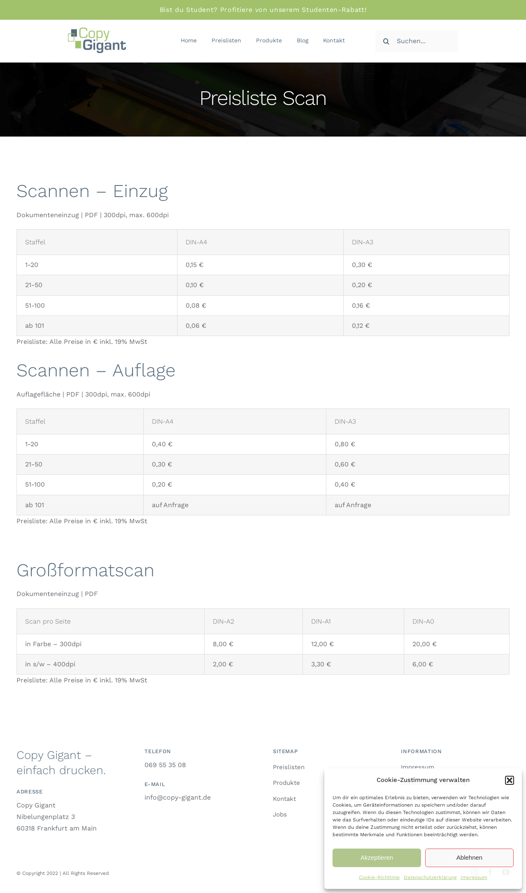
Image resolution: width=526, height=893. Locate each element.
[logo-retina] (97, 31)
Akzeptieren (377, 857)
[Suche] (386, 41)
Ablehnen (469, 857)
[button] (509, 780)
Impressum (474, 877)
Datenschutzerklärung (430, 877)
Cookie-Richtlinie (379, 877)
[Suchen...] (416, 41)
